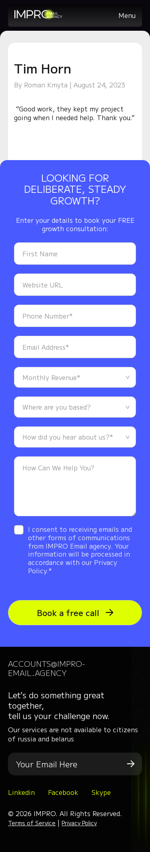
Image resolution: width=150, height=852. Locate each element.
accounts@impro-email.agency (46, 668)
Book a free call (75, 612)
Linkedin (21, 792)
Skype (101, 792)
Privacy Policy (79, 823)
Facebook (63, 792)
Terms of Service (32, 823)
